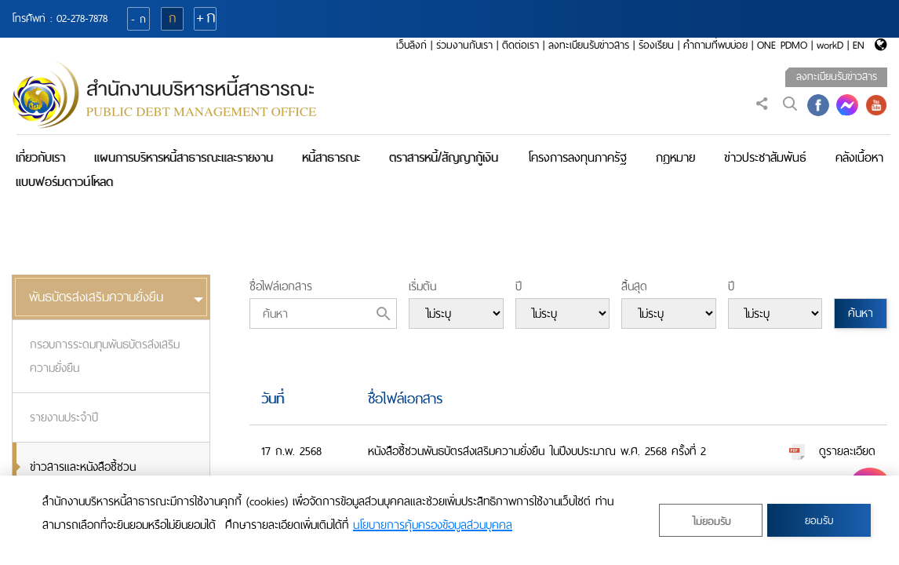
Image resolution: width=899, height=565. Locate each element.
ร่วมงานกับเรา (464, 45)
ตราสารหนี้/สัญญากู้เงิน (443, 157)
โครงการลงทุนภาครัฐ (577, 157)
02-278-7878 (81, 18)
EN (858, 45)
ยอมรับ (819, 521)
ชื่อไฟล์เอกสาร (280, 286)
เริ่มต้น (422, 286)
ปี (518, 286)
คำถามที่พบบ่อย (715, 45)
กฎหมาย (675, 157)
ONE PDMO (782, 45)
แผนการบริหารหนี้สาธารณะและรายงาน (183, 157)
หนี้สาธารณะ (331, 157)
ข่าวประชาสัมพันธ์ (765, 157)
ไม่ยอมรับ (711, 521)
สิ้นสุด (634, 286)
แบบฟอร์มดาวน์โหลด (64, 181)
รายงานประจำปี (64, 417)
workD (830, 45)
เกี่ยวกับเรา (40, 157)
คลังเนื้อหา (859, 157)
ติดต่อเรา (520, 45)
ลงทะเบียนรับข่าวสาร (588, 45)
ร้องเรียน (656, 45)
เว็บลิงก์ (411, 45)
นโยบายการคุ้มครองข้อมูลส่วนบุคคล (432, 525)
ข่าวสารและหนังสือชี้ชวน (83, 467)
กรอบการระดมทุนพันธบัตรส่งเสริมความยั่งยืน (105, 356)
